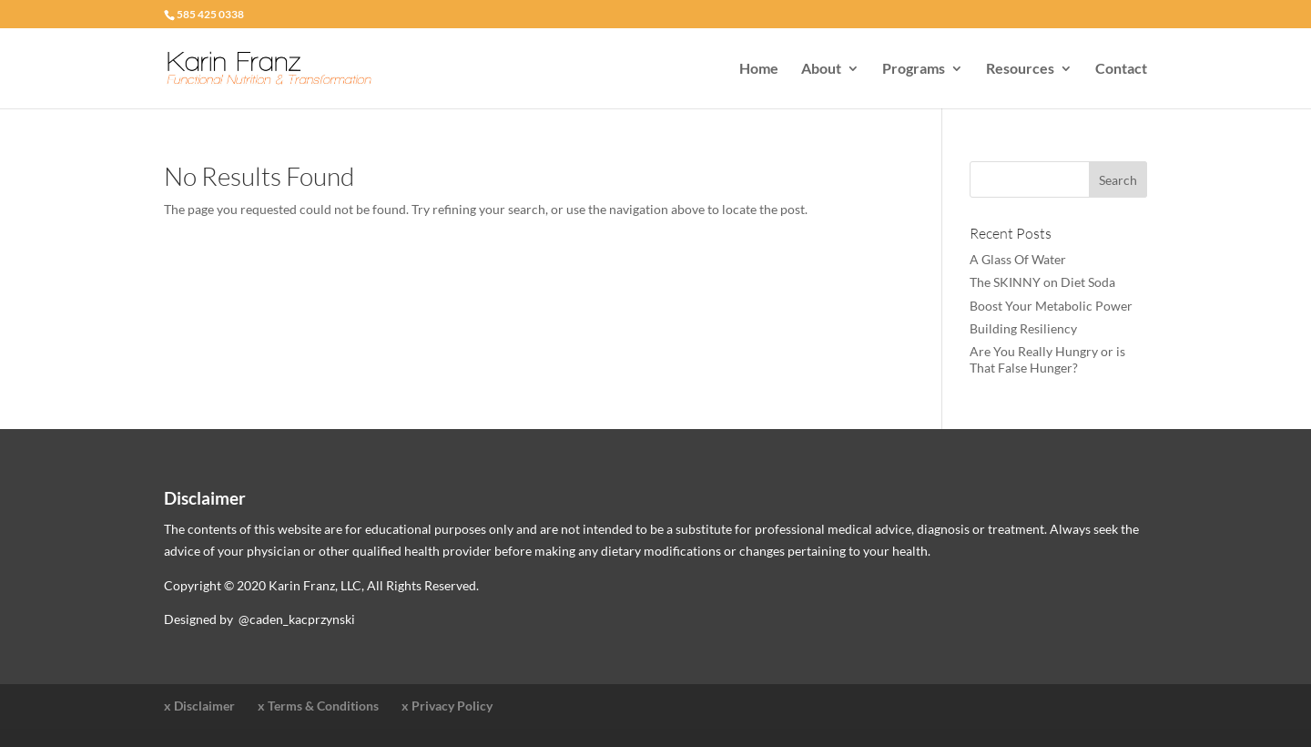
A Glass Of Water (1018, 259)
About (821, 69)
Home (758, 69)
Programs (913, 69)
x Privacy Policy (447, 705)
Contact (1121, 69)
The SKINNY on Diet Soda (1042, 282)
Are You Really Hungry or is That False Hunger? (1047, 359)
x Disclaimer (199, 705)
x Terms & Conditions (318, 705)
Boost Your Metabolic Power (1051, 305)
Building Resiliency (1023, 328)
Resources (1020, 69)
